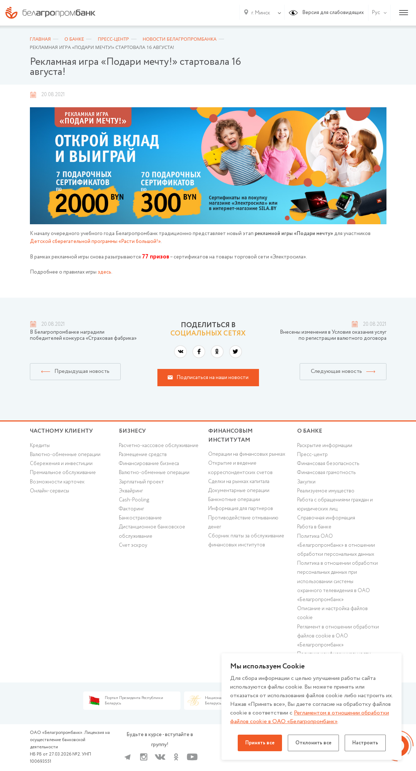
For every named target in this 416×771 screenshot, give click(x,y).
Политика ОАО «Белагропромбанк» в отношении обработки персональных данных (336, 545)
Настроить (365, 743)
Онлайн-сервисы (49, 491)
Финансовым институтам (230, 435)
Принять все (259, 743)
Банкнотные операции (234, 499)
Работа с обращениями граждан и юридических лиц (335, 504)
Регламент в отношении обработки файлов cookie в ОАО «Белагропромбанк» (338, 636)
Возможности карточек (57, 482)
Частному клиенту (61, 431)
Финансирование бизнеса (149, 463)
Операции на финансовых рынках (246, 454)
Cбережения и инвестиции (61, 463)
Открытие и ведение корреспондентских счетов (240, 468)
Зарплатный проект (141, 482)
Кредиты (40, 445)
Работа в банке (314, 527)
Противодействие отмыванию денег (243, 522)
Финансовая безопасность (328, 463)
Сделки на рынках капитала (238, 481)
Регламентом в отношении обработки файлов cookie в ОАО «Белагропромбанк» (309, 717)
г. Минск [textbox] (260, 13)
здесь (104, 272)
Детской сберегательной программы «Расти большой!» (95, 241)
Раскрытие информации (324, 445)
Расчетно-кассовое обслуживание (158, 445)
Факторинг (131, 509)
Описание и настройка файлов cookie (332, 613)
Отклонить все (313, 743)
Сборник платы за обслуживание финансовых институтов (246, 540)
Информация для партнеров (240, 508)
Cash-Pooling (134, 500)
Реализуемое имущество (325, 491)
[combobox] (259, 13)
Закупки (306, 482)
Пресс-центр (312, 454)
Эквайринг (131, 491)
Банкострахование (140, 518)
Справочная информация (326, 518)
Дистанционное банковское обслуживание (152, 531)
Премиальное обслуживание (63, 472)
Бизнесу (132, 431)
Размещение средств (143, 454)
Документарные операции (238, 490)
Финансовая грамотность (326, 472)
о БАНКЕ (309, 431)
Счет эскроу (133, 545)
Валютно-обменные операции (65, 454)
